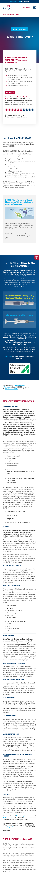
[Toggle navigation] (34, 7)
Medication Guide (11, 389)
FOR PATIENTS (13, 1)
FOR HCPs (26, 1)
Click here (8, 356)
